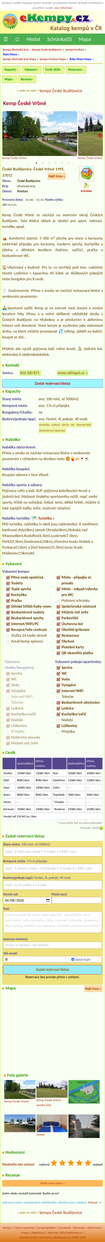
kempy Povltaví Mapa (53, 59)
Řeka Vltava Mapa (80, 59)
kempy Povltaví (75, 49)
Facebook (65, 1228)
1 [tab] (36, 163)
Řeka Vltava (10, 54)
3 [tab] (49, 163)
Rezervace (75, 70)
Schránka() (59, 39)
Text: (6, 909)
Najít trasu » (56, 176)
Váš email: (10, 953)
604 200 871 (29, 372)
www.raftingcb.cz (71, 372)
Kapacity (10, 70)
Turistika (45, 518)
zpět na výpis (28, 90)
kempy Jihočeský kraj (15, 49)
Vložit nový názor (52, 1183)
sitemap (53, 1232)
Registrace (38, 1232)
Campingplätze (46, 1228)
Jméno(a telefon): (15, 939)
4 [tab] (56, 163)
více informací (63, 8)
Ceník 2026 (52, 70)
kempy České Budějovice (47, 49)
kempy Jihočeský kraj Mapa (19, 59)
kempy (7, 1228)
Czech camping (24, 1228)
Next (100, 136)
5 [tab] (62, 163)
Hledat (33, 39)
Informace (94, 1228)
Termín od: (10, 894)
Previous (5, 136)
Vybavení (31, 70)
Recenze (26, 79)
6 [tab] (68, 163)
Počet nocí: (59, 894)
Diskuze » (94, 1202)
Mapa (85, 39)
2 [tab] (43, 163)
